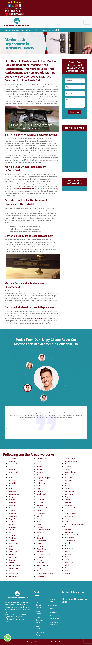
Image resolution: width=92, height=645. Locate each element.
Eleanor (11, 530)
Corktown (68, 467)
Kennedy (40, 472)
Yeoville (39, 560)
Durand (67, 486)
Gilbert (11, 546)
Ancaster (12, 469)
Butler (11, 508)
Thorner (39, 543)
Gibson (67, 489)
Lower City (12, 458)
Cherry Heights (70, 458)
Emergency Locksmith (54, 623)
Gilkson (11, 549)
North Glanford (42, 508)
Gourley (11, 554)
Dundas (67, 483)
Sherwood (40, 533)
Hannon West (13, 574)
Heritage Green (42, 458)
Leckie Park (41, 483)
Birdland (11, 489)
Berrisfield (12, 483)
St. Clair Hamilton (71, 557)
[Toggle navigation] (86, 22)
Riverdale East (69, 546)
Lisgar (39, 489)
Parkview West (70, 540)
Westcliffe (40, 557)
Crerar (11, 522)
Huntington (40, 464)
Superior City (69, 562)
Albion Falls (13, 475)
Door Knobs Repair (40, 634)
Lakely (67, 519)
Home (7, 30)
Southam (40, 535)
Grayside (68, 497)
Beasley (39, 568)
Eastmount (12, 527)
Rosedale (68, 554)
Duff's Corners (13, 524)
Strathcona (68, 568)
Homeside (68, 505)
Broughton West (14, 497)
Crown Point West (71, 475)
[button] (29, 365)
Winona (67, 573)
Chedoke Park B (42, 576)
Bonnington (12, 491)
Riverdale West (70, 549)
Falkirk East (12, 535)
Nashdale (68, 529)
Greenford (68, 500)
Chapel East (13, 516)
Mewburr (40, 497)
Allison (11, 467)
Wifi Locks (53, 612)
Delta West (68, 480)
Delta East (68, 478)
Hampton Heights (15, 565)
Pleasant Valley (42, 513)
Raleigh (39, 519)
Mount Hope (13, 552)
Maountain (12, 461)
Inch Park (40, 467)
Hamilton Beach (42, 565)
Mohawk (40, 505)
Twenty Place (41, 549)
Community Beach (71, 461)
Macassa (40, 491)
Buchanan (12, 502)
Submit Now (74, 112)
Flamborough (13, 543)
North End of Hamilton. (72, 535)
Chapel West (13, 519)
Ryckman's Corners (43, 530)
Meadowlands (41, 494)
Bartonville (40, 563)
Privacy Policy (52, 600)
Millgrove (40, 502)
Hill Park (39, 461)
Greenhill (68, 502)
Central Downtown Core (45, 574)
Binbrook (12, 486)
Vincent (67, 571)
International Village (71, 508)
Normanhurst (69, 532)
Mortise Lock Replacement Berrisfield (46, 30)
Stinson (67, 560)
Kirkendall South (70, 516)
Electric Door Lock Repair (39, 620)
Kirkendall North (70, 513)
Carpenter (12, 511)
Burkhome (12, 505)
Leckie (39, 486)
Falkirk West (13, 538)
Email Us (69, 599)
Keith (66, 511)
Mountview (40, 500)
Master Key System (40, 612)
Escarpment (13, 464)
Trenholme (40, 546)
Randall (39, 522)
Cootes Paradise (70, 464)
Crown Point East (70, 472)
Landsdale (68, 522)
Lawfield (40, 480)
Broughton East (14, 494)
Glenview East (69, 491)
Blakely (39, 571)
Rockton (67, 551)
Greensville (12, 560)
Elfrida (11, 533)
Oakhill (39, 511)
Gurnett (11, 563)
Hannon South (13, 571)
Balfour (11, 478)
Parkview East (69, 538)
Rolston (39, 524)
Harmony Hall (13, 576)
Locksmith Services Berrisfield (21, 30)
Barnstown (12, 480)
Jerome (39, 469)
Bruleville (12, 500)
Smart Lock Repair (40, 627)
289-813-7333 (13, 11)
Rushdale (40, 527)
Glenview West (70, 494)
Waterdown (40, 552)
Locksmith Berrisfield (44, 642)
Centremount (13, 513)
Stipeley (67, 565)
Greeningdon (13, 557)
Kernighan (40, 475)
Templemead (41, 541)
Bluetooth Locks (53, 607)
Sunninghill (40, 538)
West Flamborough (43, 554)
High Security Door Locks (39, 605)
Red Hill (67, 543)
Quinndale (40, 516)
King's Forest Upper (43, 478)
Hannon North (13, 568)
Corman (67, 469)
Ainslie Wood (13, 472)
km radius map (75, 151)
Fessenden (12, 541)
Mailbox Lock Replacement (54, 617)
